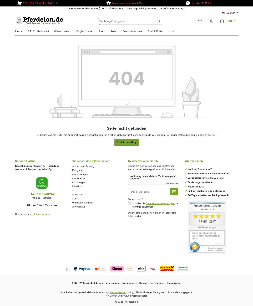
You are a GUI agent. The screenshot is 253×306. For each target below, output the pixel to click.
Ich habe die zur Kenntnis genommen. (155, 205)
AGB (74, 198)
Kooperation (78, 178)
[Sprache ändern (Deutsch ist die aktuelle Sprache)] (230, 13)
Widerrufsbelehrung (82, 202)
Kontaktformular (42, 214)
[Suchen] (158, 21)
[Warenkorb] (228, 21)
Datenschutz (78, 206)
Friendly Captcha (172, 183)
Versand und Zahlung (83, 166)
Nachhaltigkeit (79, 182)
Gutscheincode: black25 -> (125, 3)
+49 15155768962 (42, 194)
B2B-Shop (77, 186)
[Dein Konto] (211, 21)
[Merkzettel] (200, 21)
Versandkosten (118, 292)
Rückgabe (77, 170)
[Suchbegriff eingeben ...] (126, 21)
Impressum (77, 194)
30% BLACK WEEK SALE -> (37, 3)
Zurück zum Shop (126, 142)
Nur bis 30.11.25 (198, 3)
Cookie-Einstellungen (151, 283)
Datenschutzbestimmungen (160, 203)
